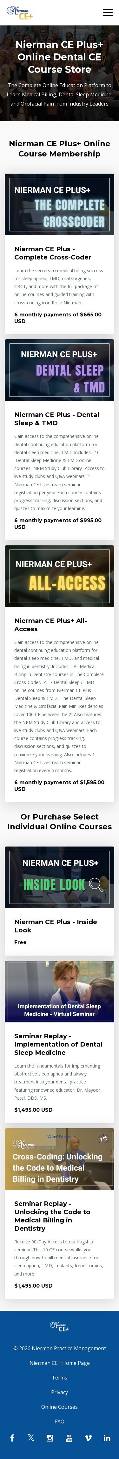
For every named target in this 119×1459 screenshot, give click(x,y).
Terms (59, 1377)
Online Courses (59, 1406)
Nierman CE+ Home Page (60, 1362)
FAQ (59, 1421)
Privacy (59, 1392)
